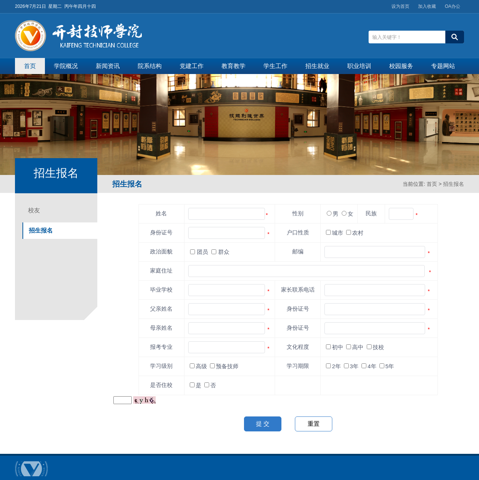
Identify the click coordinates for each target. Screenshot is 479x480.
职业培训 (359, 66)
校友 (34, 210)
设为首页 (400, 6)
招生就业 (317, 66)
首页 (30, 66)
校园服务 (401, 66)
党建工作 (192, 66)
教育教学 (233, 66)
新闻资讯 (108, 66)
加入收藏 (427, 6)
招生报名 (453, 184)
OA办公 (452, 6)
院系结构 (150, 66)
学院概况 (66, 66)
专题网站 (443, 66)
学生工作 (275, 66)
